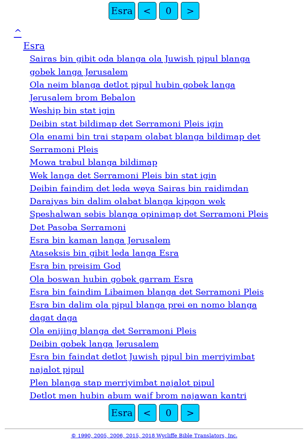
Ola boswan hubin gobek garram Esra (111, 279)
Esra (122, 11)
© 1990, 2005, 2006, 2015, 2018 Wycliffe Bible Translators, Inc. (154, 436)
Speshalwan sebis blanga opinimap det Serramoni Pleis (149, 214)
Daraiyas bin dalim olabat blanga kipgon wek (127, 201)
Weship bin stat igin (72, 110)
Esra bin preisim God (75, 266)
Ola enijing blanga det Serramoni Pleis (113, 331)
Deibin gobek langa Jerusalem (94, 344)
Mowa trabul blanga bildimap (93, 162)
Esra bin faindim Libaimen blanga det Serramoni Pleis (147, 292)
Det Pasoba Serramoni (78, 227)
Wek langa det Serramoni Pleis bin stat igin (123, 175)
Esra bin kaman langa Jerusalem (100, 240)
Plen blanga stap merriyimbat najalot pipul (122, 383)
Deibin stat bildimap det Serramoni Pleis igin (126, 124)
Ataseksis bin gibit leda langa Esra (104, 253)
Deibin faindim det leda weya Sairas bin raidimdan (139, 188)
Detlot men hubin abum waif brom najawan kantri (138, 395)
